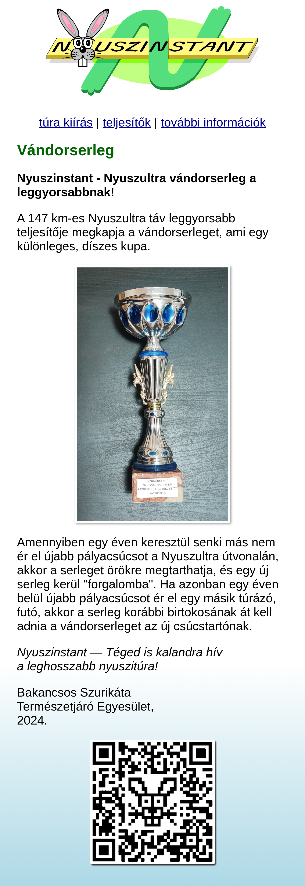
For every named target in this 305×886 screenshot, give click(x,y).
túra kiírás (66, 122)
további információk (213, 122)
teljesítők (127, 122)
